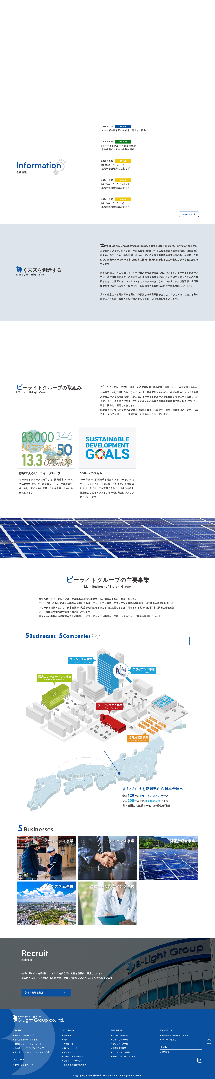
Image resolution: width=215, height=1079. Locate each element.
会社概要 (68, 1035)
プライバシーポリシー (73, 1061)
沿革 (66, 1039)
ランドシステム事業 (121, 1052)
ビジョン (68, 1052)
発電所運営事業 (119, 1048)
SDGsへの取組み (169, 1039)
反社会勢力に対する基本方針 (76, 1065)
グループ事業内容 (120, 1035)
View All (189, 214)
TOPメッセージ (70, 1048)
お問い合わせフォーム (24, 1065)
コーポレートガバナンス (74, 1056)
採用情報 (166, 1052)
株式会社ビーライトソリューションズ (31, 1052)
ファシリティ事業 (120, 1039)
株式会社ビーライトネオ (25, 1039)
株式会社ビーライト (23, 1035)
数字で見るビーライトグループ (175, 1035)
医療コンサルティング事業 (124, 1056)
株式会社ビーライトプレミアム (28, 1048)
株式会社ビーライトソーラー (27, 1044)
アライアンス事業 (120, 1044)
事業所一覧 (68, 1044)
